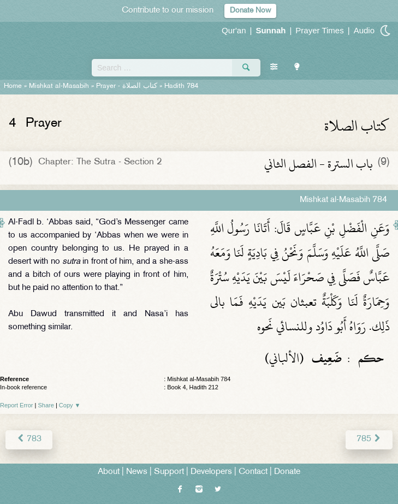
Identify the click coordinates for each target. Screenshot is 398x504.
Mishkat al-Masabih (59, 86)
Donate (287, 472)
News (136, 472)
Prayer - (126, 86)
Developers (211, 472)
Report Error (16, 405)
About (109, 472)
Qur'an (234, 30)
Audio (364, 30)
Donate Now (250, 10)
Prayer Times (319, 30)
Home (13, 86)
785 (369, 439)
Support (169, 472)
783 (28, 439)
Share (46, 405)
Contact (253, 472)
